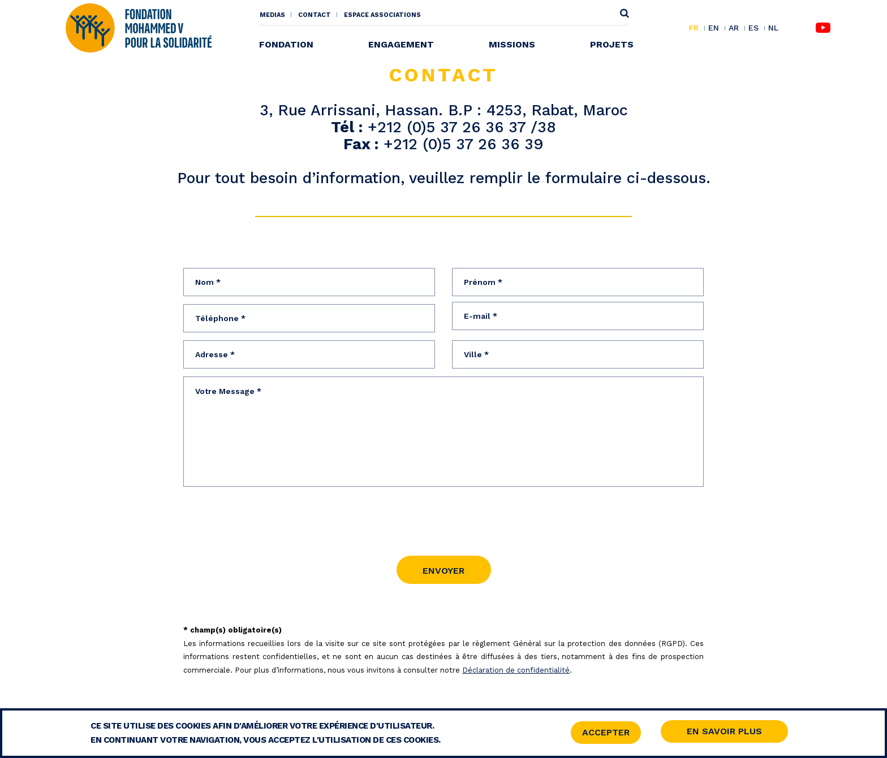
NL (773, 28)
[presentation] (269, 514)
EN (713, 28)
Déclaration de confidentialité (516, 667)
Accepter (606, 732)
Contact (314, 15)
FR (694, 28)
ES (753, 28)
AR (734, 28)
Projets (612, 44)
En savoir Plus (724, 731)
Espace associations (382, 15)
